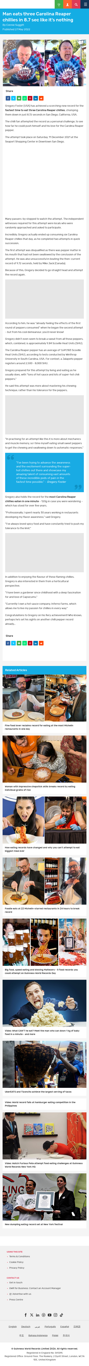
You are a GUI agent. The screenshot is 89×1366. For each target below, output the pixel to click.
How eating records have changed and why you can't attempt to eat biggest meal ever (42, 849)
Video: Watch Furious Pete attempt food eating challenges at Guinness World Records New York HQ (44, 1165)
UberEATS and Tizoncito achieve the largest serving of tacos (38, 1092)
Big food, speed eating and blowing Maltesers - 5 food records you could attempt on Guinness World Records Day (41, 971)
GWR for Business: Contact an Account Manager (35, 1288)
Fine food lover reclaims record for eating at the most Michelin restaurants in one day (39, 727)
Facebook (44, 180)
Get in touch (15, 1282)
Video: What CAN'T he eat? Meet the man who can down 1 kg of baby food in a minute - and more (42, 1032)
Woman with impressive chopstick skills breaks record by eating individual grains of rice (40, 788)
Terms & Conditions (19, 1256)
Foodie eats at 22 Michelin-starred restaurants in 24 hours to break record (42, 910)
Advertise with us (21, 1294)
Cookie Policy (16, 1262)
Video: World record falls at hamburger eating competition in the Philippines (40, 1104)
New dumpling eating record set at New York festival (34, 1224)
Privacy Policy (16, 1268)
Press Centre (16, 1300)
